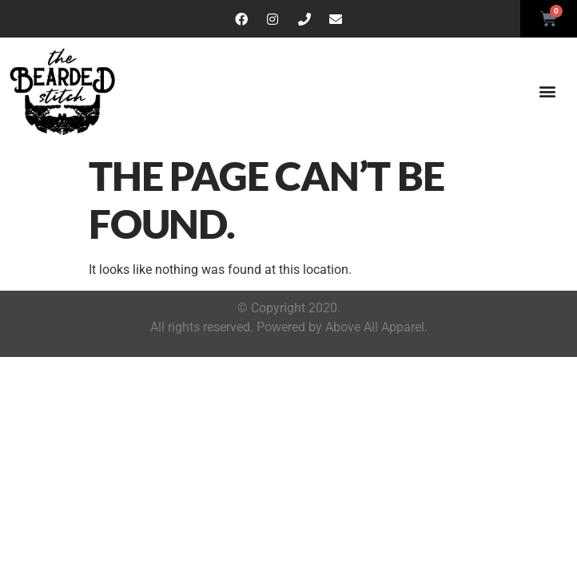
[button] (548, 91)
